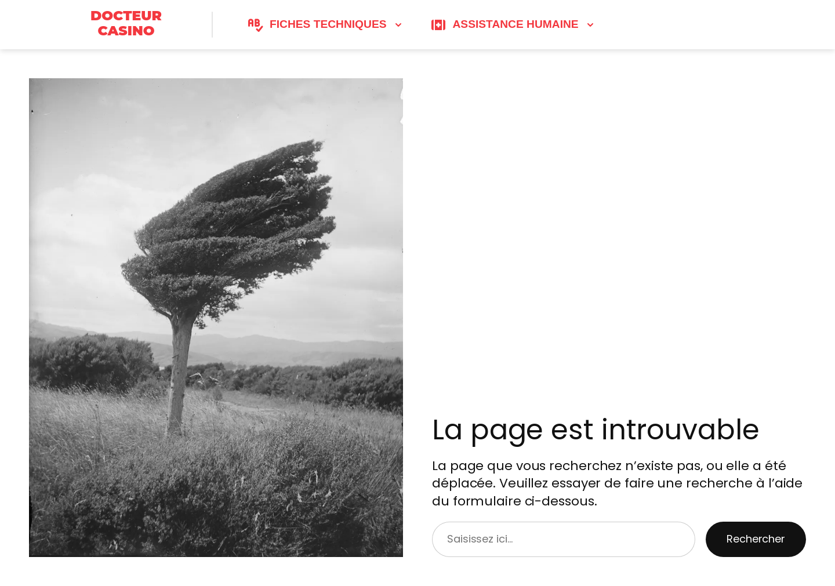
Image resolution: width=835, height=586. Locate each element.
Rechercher (756, 539)
